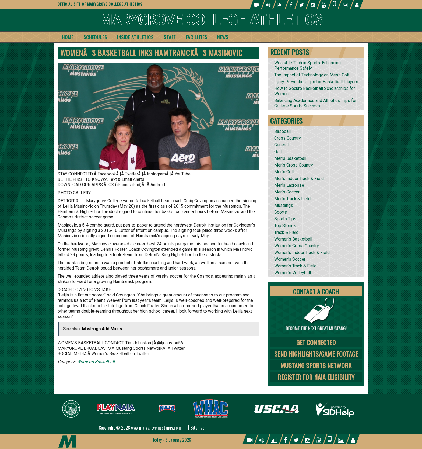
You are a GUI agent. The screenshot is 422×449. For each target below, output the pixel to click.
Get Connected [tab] (316, 342)
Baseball (282, 131)
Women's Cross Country (296, 245)
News (222, 37)
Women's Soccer (289, 259)
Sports (280, 212)
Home (67, 37)
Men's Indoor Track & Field (299, 178)
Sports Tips (285, 218)
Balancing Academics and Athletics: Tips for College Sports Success (315, 103)
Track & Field (286, 232)
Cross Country (287, 138)
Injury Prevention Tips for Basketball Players (316, 81)
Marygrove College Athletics (211, 20)
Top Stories (285, 225)
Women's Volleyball (292, 272)
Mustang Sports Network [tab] (315, 365)
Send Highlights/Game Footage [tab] (316, 354)
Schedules (95, 37)
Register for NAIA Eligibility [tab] (316, 377)
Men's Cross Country (293, 165)
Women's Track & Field (295, 265)
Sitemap (197, 427)
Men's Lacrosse (289, 185)
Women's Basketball (96, 361)
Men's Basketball (290, 158)
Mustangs (283, 205)
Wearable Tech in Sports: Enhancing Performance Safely (307, 65)
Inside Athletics (135, 37)
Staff (170, 37)
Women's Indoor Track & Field (302, 252)
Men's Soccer (287, 192)
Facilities (196, 37)
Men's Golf (284, 171)
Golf (278, 151)
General (281, 144)
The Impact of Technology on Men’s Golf (312, 74)
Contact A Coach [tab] (316, 291)
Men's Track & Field (292, 198)
